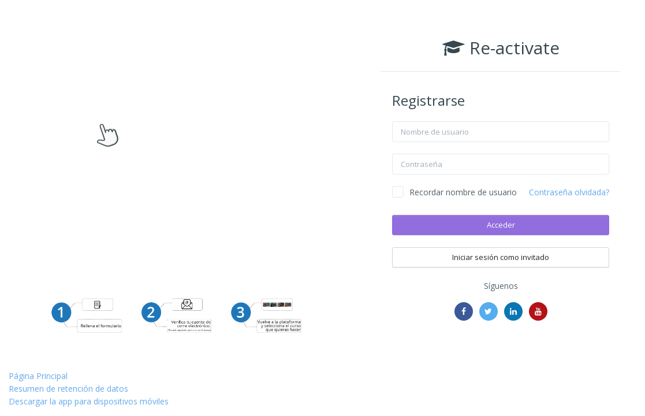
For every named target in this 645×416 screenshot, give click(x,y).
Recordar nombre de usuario (463, 192)
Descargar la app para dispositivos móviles (89, 401)
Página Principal (38, 375)
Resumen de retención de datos (68, 388)
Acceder (501, 225)
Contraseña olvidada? (569, 192)
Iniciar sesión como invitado (500, 257)
